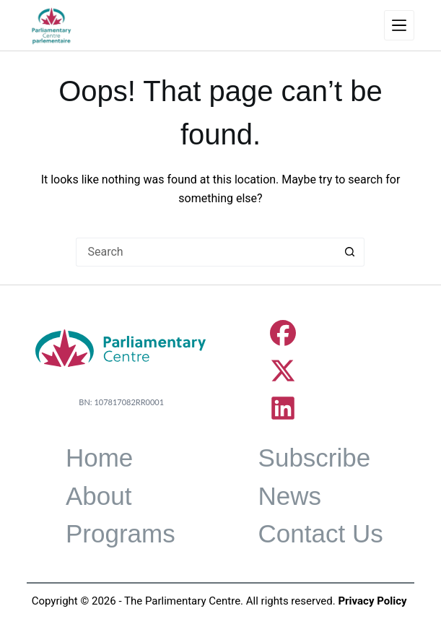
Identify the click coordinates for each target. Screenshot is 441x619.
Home (99, 457)
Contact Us (320, 533)
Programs (120, 533)
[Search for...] (206, 252)
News (290, 496)
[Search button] (350, 252)
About (98, 496)
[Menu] (399, 25)
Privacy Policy (372, 600)
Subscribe (314, 457)
